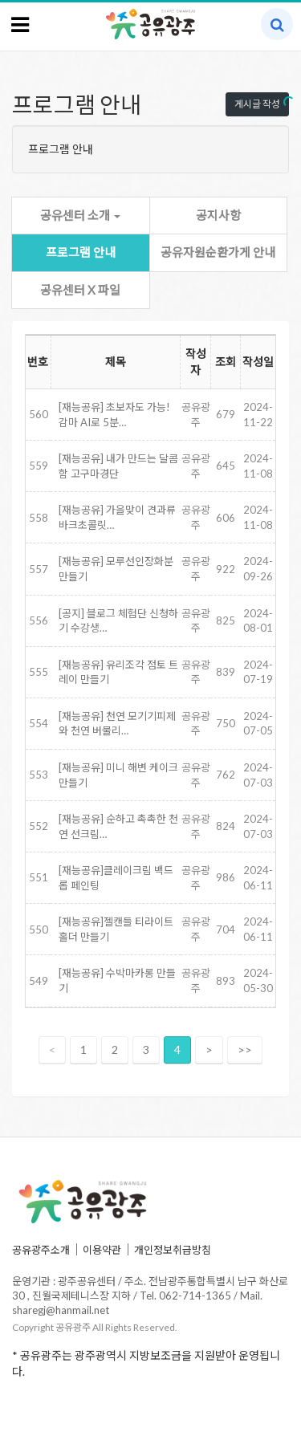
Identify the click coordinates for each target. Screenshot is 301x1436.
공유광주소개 (41, 1249)
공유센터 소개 (80, 215)
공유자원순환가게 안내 (218, 252)
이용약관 (102, 1249)
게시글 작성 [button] (257, 104)
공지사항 (218, 215)
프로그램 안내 (81, 252)
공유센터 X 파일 (80, 290)
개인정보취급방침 (172, 1249)
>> (245, 1049)
